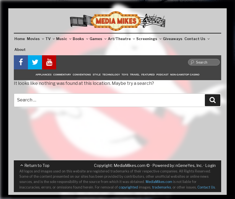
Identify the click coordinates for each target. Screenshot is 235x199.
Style (97, 74)
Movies (35, 38)
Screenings (148, 38)
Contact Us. (206, 187)
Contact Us (197, 38)
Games (98, 38)
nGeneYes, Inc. (189, 165)
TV (50, 38)
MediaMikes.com (129, 165)
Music (63, 38)
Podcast (162, 74)
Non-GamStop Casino (185, 74)
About (20, 49)
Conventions (82, 74)
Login (210, 165)
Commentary (62, 74)
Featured (148, 74)
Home (19, 38)
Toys (125, 74)
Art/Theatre (121, 38)
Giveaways (172, 38)
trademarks (161, 187)
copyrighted (128, 187)
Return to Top (36, 165)
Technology (111, 74)
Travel (135, 74)
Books (80, 38)
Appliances (44, 74)
